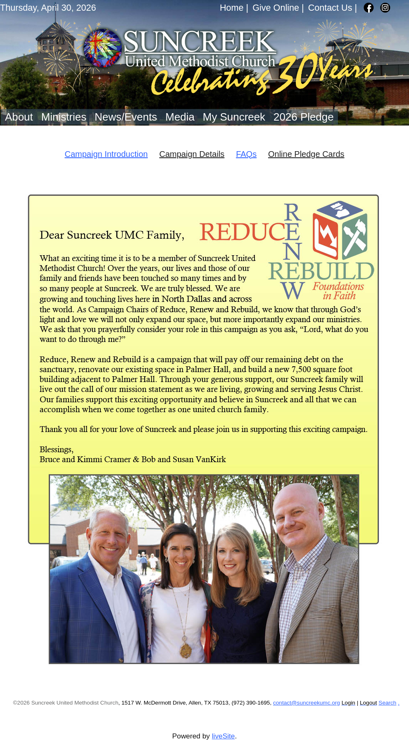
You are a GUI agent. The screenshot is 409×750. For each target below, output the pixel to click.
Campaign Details (192, 154)
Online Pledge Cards (306, 154)
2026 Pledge (303, 117)
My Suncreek (234, 117)
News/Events (126, 117)
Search (387, 703)
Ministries (63, 117)
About (19, 117)
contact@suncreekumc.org (306, 703)
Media (180, 117)
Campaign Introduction (105, 154)
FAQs (246, 154)
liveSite (223, 736)
